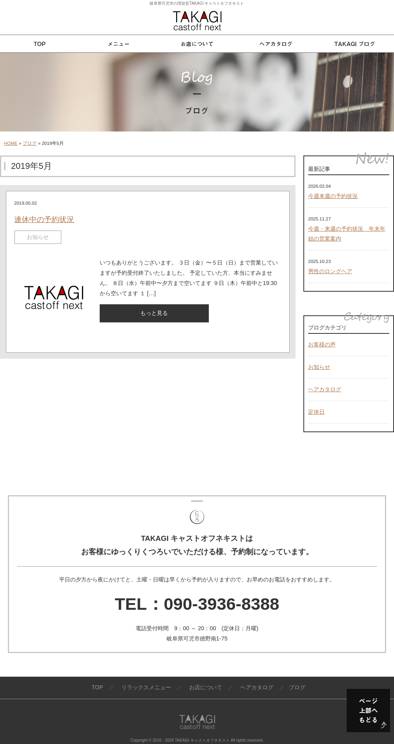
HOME (11, 143)
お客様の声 (322, 344)
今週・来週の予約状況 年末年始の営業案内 (346, 234)
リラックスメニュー (146, 687)
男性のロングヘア (330, 271)
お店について (205, 687)
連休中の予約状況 (44, 219)
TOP (97, 687)
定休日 (316, 412)
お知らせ (38, 237)
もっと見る (154, 313)
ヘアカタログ (324, 389)
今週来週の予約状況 (333, 196)
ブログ (29, 143)
